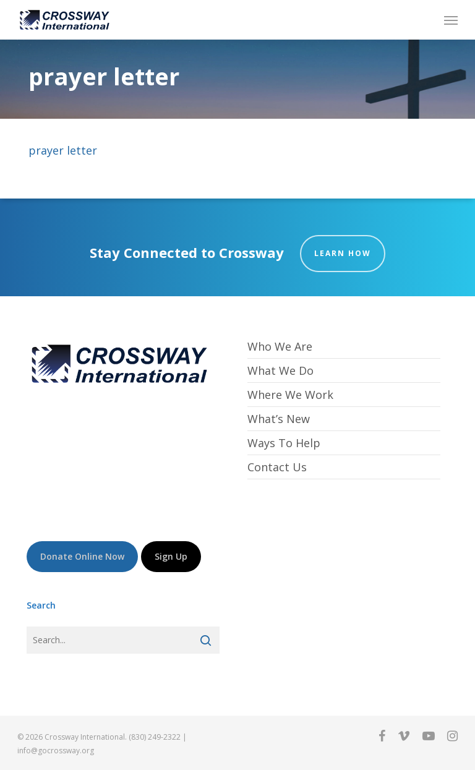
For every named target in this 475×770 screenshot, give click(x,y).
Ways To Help (283, 442)
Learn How (342, 253)
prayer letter (62, 150)
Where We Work (290, 394)
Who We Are (279, 347)
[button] (451, 20)
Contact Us (277, 467)
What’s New (278, 418)
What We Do (280, 370)
